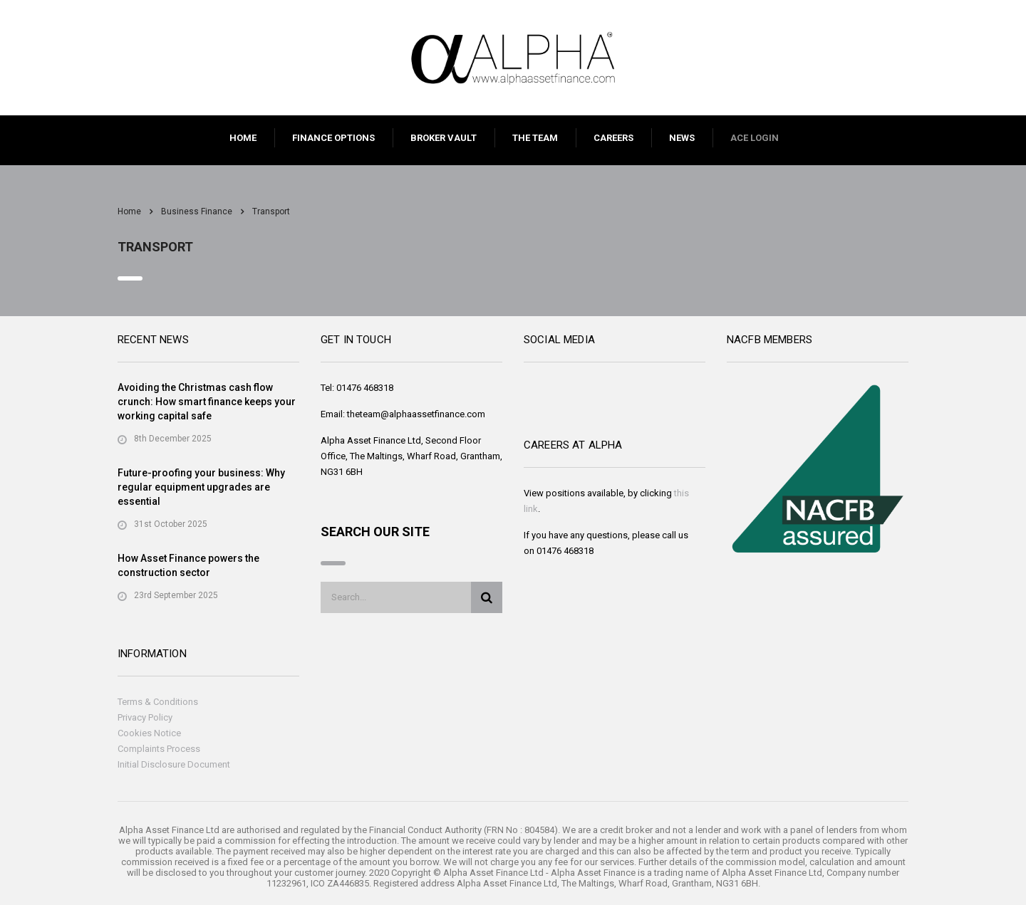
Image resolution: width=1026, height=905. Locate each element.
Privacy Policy (145, 717)
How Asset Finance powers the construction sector (188, 565)
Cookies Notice (149, 733)
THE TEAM (535, 137)
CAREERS (613, 137)
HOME (242, 137)
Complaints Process (159, 748)
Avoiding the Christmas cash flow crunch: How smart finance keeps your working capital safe (207, 402)
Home (129, 211)
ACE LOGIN (754, 137)
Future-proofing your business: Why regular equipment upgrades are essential (201, 487)
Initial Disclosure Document (174, 764)
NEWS (682, 137)
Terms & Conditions (158, 701)
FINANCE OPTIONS (333, 137)
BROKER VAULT (443, 137)
